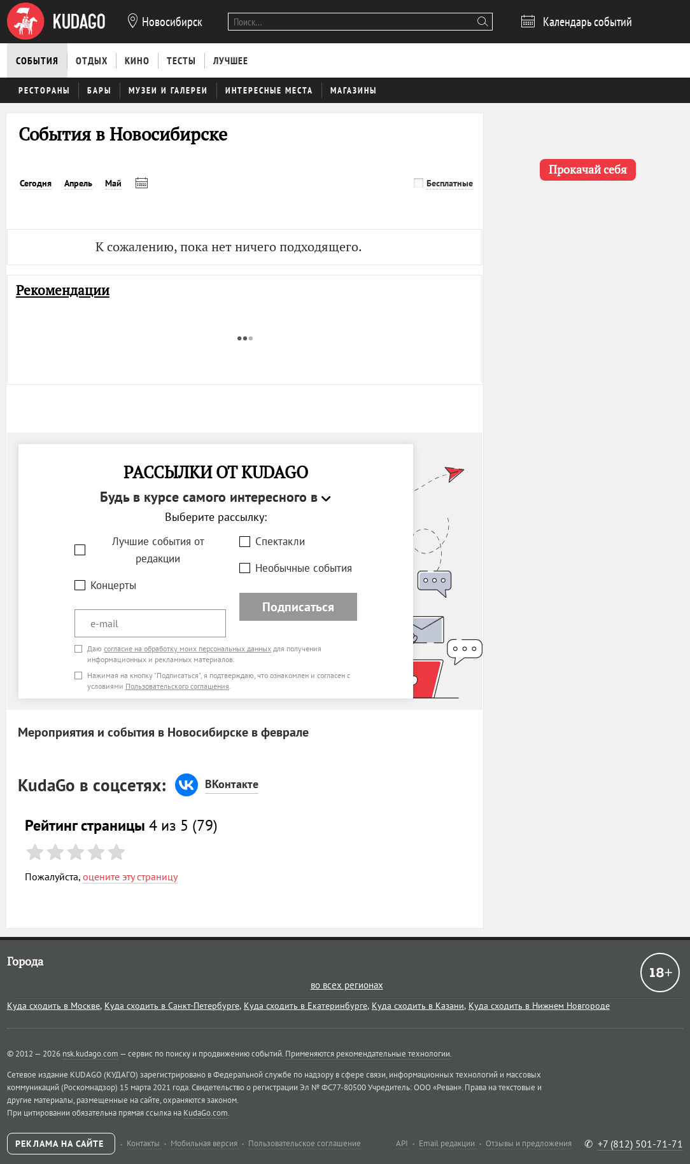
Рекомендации (62, 290)
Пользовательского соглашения (177, 686)
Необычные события (303, 568)
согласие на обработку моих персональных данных (187, 648)
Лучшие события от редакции (158, 549)
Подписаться (298, 607)
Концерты (113, 585)
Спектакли (280, 541)
